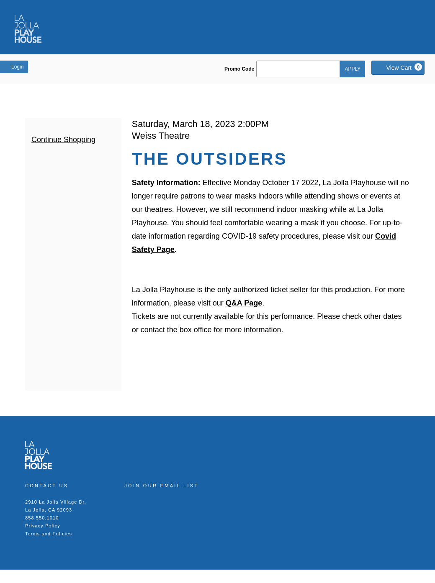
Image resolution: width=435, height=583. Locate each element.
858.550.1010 (42, 517)
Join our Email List (161, 485)
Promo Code (239, 68)
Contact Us (47, 485)
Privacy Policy (42, 525)
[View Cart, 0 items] (398, 68)
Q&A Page (244, 303)
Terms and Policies (48, 533)
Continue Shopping (63, 139)
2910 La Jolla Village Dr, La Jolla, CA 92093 (55, 505)
